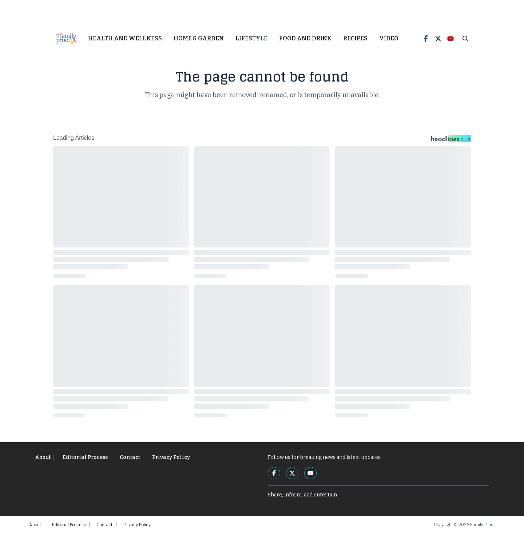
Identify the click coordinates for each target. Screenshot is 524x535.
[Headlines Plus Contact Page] (451, 141)
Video (388, 39)
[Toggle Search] (465, 40)
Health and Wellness (125, 39)
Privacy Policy (171, 459)
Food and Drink (305, 39)
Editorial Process (85, 459)
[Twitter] (438, 40)
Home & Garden (199, 39)
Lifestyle (251, 39)
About (43, 459)
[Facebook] (425, 40)
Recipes (355, 39)
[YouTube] (450, 40)
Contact (130, 459)
